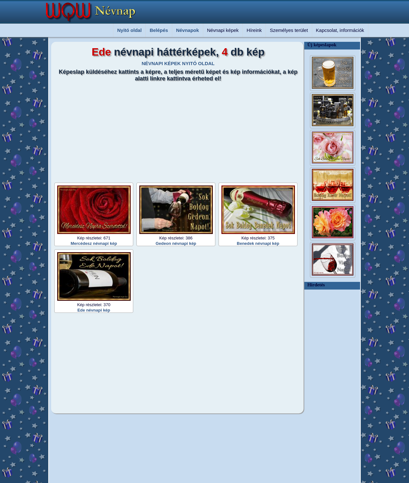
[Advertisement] (174, 130)
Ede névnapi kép (93, 310)
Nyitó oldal (129, 30)
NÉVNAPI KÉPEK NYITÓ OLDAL (178, 63)
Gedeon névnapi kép (176, 243)
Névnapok (187, 30)
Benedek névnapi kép (258, 243)
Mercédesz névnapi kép (94, 243)
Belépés (159, 30)
